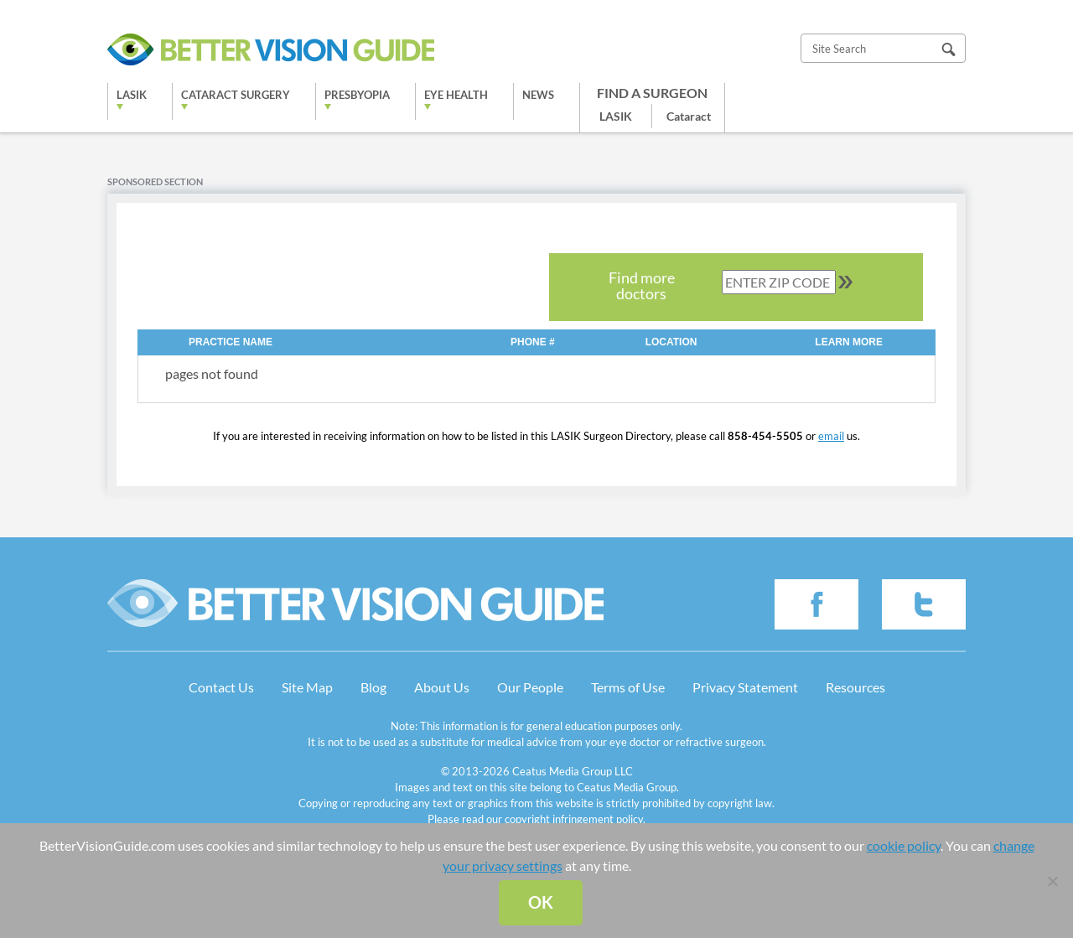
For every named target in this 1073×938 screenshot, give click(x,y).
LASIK (132, 94)
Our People (530, 687)
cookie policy (904, 845)
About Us (441, 687)
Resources (855, 687)
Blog (373, 687)
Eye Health (456, 94)
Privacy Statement (745, 687)
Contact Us (221, 687)
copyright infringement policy (574, 819)
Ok (540, 902)
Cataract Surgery (235, 94)
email (831, 436)
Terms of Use (628, 687)
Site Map (307, 687)
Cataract (688, 116)
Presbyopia (357, 94)
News (538, 94)
